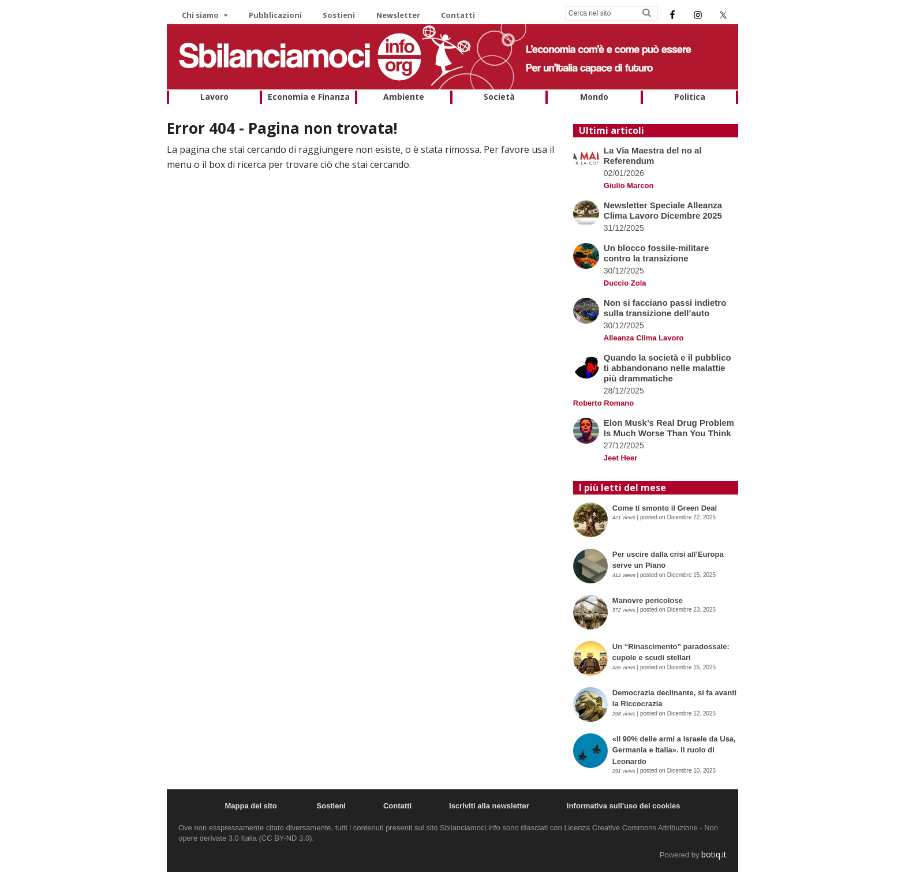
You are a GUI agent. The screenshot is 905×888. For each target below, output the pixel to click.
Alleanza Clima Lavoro (644, 338)
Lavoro (214, 96)
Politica (689, 96)
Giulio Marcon (629, 185)
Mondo (594, 96)
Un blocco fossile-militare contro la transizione (656, 253)
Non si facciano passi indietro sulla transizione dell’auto (665, 308)
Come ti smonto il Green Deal (664, 508)
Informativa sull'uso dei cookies (623, 805)
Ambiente (403, 96)
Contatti (458, 15)
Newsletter (398, 15)
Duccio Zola (625, 283)
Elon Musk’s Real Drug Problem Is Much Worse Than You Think (669, 428)
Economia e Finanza (309, 96)
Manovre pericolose (647, 600)
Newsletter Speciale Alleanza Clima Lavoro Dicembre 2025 (663, 210)
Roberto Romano (603, 403)
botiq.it (714, 854)
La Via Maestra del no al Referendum (653, 155)
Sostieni (339, 15)
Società (499, 96)
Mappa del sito (250, 805)
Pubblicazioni (275, 15)
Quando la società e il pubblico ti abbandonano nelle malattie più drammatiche (667, 368)
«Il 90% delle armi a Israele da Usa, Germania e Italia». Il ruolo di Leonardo (674, 750)
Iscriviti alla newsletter (489, 805)
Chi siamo (200, 15)
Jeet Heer (621, 458)
